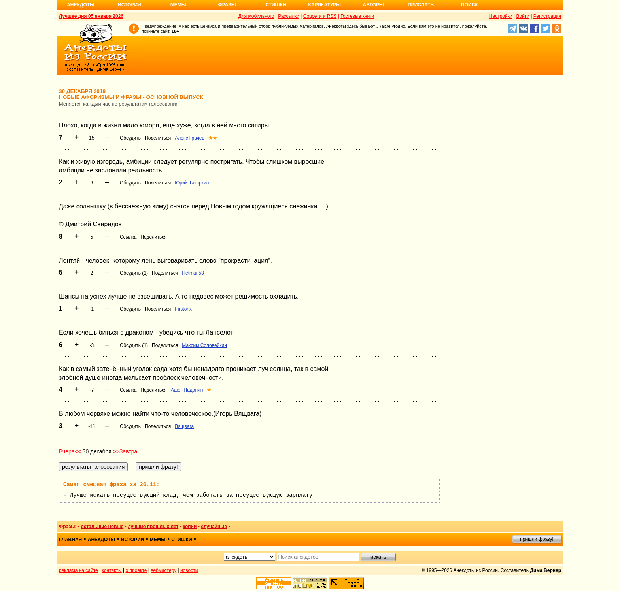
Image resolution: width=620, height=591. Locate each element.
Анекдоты (81, 5)
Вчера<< (70, 451)
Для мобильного (256, 16)
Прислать (421, 5)
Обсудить (130, 138)
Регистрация (547, 16)
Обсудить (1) (134, 273)
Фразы (227, 5)
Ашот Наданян (187, 390)
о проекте (136, 570)
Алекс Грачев (189, 138)
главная (70, 539)
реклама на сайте (78, 570)
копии (190, 526)
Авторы (373, 5)
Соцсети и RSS (320, 16)
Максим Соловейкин (204, 345)
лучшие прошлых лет (153, 526)
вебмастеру (163, 570)
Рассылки (288, 16)
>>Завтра (125, 451)
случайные (214, 526)
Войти (522, 16)
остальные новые (102, 526)
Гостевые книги (357, 16)
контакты (112, 570)
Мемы (178, 5)
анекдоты (101, 539)
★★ (212, 138)
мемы (158, 539)
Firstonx (183, 309)
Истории (129, 5)
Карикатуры (324, 5)
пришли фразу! (536, 539)
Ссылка (128, 237)
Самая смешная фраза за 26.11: (111, 484)
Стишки (275, 5)
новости (189, 570)
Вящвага (184, 426)
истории (132, 539)
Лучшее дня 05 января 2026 (91, 16)
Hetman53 (193, 273)
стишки (181, 539)
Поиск (469, 5)
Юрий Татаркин (192, 183)
